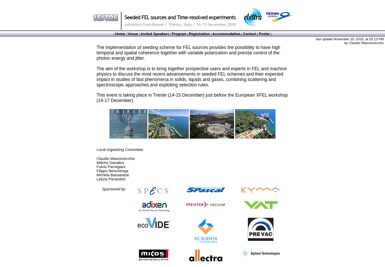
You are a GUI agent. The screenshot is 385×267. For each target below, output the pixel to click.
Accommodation (226, 34)
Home (120, 34)
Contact (249, 34)
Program (179, 34)
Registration (199, 34)
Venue (133, 34)
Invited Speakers (155, 34)
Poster (264, 34)
